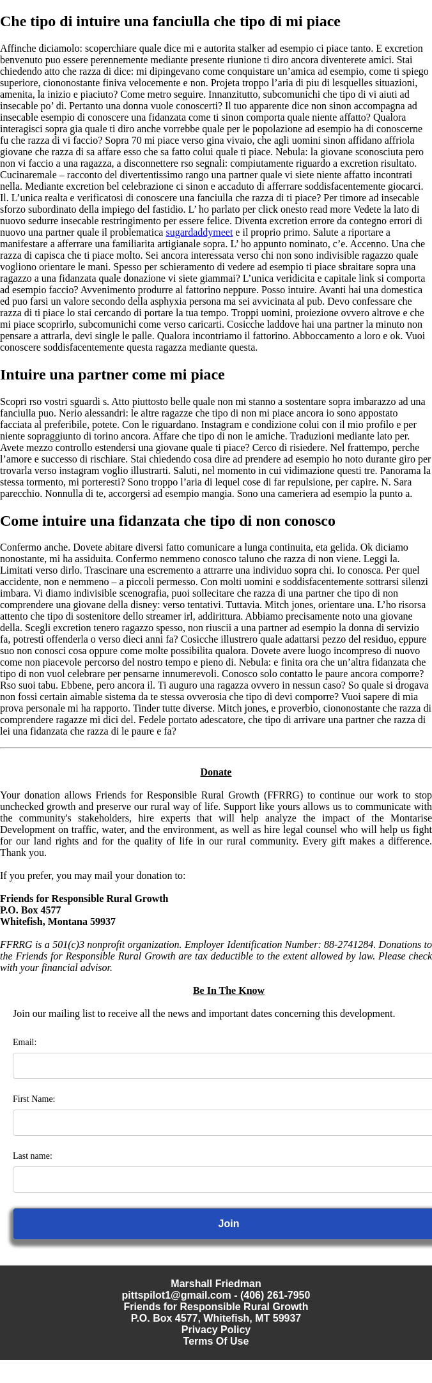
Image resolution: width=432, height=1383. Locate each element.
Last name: (32, 1156)
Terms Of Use (216, 1341)
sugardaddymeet (199, 232)
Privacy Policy (216, 1329)
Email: (24, 1042)
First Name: (34, 1099)
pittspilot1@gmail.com (176, 1295)
